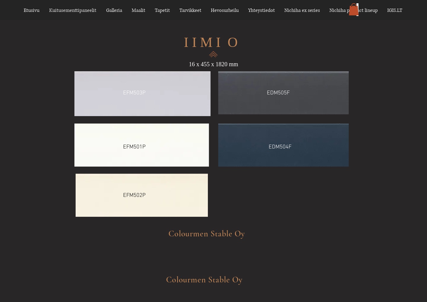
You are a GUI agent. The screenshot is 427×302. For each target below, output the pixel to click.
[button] (354, 9)
